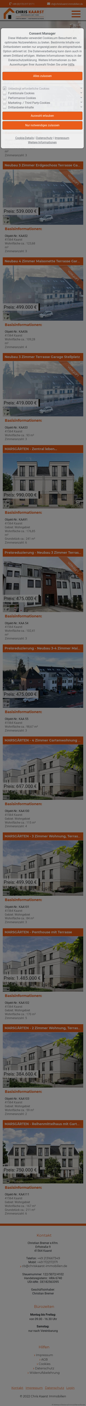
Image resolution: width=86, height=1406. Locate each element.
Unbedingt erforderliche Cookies (28, 88)
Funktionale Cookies (21, 93)
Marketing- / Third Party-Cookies (29, 103)
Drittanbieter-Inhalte (21, 107)
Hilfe (71, 64)
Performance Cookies (22, 98)
